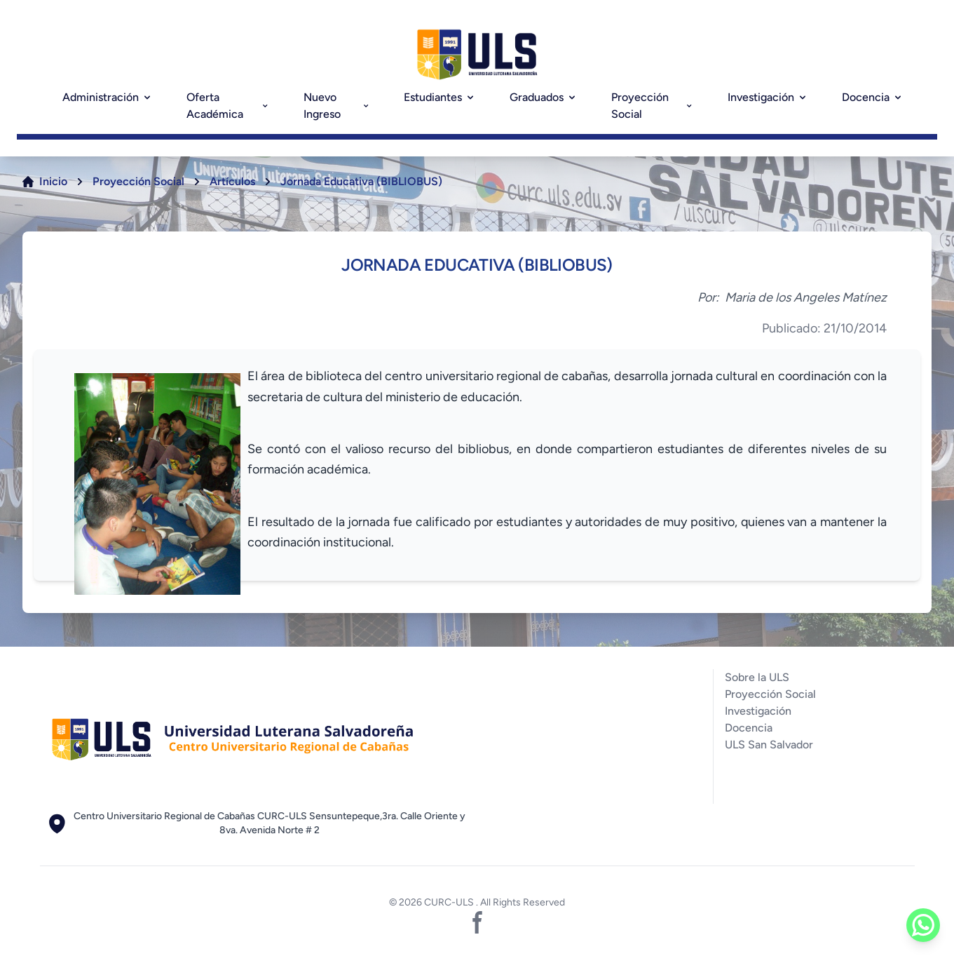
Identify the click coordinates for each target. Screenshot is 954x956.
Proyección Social (652, 105)
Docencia (873, 97)
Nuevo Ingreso (337, 105)
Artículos (232, 181)
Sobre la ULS (757, 677)
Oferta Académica (228, 105)
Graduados (544, 97)
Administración (107, 97)
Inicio (53, 181)
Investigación (768, 97)
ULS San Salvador (769, 744)
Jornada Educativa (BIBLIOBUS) (361, 181)
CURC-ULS (450, 902)
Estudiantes (440, 97)
